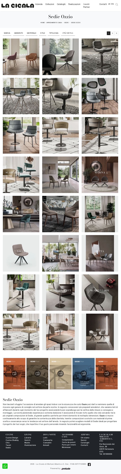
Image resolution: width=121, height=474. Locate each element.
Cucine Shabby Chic (12, 442)
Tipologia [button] (53, 33)
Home (43, 22)
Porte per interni (69, 445)
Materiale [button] (31, 33)
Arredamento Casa (54, 22)
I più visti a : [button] (68, 33)
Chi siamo (85, 438)
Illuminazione (30, 445)
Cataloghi (61, 4)
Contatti (103, 4)
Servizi (84, 440)
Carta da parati (69, 442)
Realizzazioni (74, 4)
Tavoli (8, 445)
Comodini (47, 443)
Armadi (46, 445)
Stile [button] (42, 33)
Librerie (27, 438)
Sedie (66, 22)
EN (112, 4)
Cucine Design (12, 438)
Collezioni (49, 4)
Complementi (67, 440)
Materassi (66, 447)
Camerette (47, 440)
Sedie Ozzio (76, 22)
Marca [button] (7, 33)
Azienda (39, 4)
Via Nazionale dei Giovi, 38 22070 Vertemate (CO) (107, 448)
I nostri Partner (86, 5)
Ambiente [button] (18, 33)
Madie (27, 443)
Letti (45, 438)
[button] (115, 374)
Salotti (27, 440)
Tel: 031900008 (105, 454)
